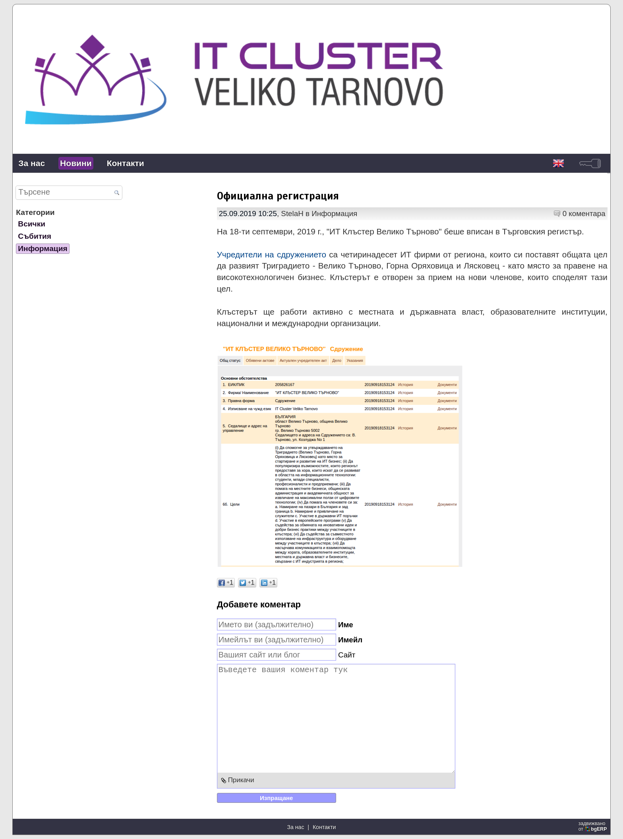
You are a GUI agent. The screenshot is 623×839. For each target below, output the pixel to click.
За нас (31, 163)
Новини (76, 163)
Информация (42, 248)
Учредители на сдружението (271, 254)
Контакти (125, 163)
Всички (31, 224)
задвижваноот (593, 826)
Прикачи (241, 780)
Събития (34, 236)
